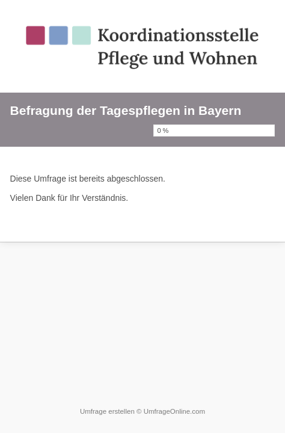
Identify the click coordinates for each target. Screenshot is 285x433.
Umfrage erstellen (107, 411)
